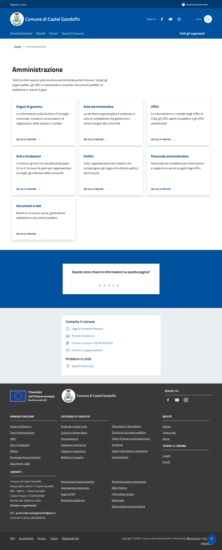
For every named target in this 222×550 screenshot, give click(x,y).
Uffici (13, 439)
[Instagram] (177, 19)
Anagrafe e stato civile (74, 426)
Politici (14, 451)
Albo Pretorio (119, 488)
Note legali (118, 500)
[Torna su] (212, 540)
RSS (12, 538)
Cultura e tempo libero (74, 433)
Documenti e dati (20, 463)
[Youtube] (168, 19)
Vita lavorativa (69, 439)
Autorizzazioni (120, 457)
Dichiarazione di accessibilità (128, 506)
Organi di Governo (20, 426)
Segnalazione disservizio (75, 488)
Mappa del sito (70, 538)
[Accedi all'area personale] (194, 5)
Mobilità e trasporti (72, 457)
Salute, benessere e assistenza (129, 451)
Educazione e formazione (126, 426)
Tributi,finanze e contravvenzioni (131, 439)
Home (17, 46)
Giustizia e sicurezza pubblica (129, 432)
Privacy (42, 538)
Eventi (166, 462)
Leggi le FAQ (68, 494)
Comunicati (169, 433)
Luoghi (166, 456)
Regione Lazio (18, 4)
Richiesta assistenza (73, 500)
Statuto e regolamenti (23, 505)
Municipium (194, 538)
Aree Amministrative (22, 433)
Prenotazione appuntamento (77, 482)
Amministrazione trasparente (129, 482)
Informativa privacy (123, 494)
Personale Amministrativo (25, 457)
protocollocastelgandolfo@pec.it (35, 513)
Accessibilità (26, 538)
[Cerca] (208, 19)
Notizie (167, 426)
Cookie (54, 538)
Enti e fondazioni (20, 445)
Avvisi (166, 439)
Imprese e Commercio (73, 445)
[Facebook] (160, 19)
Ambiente (117, 445)
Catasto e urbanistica (73, 451)
